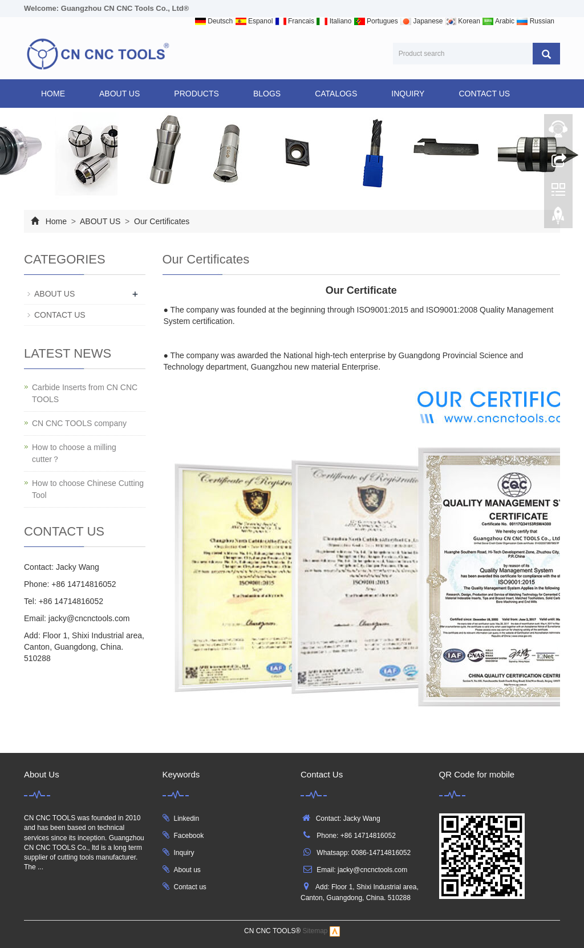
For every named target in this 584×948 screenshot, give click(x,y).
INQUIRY (407, 93)
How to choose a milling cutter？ (74, 453)
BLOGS (267, 93)
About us (187, 870)
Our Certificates (160, 221)
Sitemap (315, 931)
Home (53, 93)
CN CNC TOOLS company (79, 423)
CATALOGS (336, 93)
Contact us (190, 887)
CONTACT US (484, 93)
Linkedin (187, 819)
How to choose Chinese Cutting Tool (88, 489)
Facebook (189, 836)
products (196, 93)
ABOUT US (119, 93)
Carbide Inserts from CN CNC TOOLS (84, 393)
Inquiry (184, 853)
